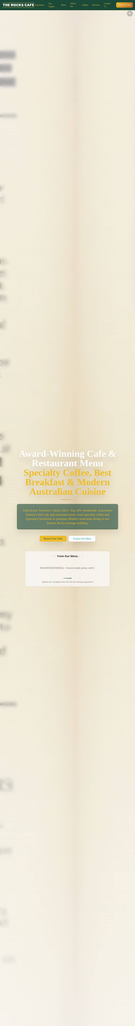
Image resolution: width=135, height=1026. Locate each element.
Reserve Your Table (53, 538)
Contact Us (107, 5)
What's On (73, 5)
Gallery (85, 5)
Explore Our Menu (82, 538)
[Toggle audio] (130, 14)
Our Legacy (52, 5)
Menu (63, 5)
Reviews (96, 5)
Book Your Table (124, 5)
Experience (39, 5)
